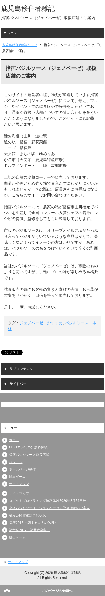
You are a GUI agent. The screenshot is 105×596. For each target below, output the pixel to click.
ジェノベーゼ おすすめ (41, 323)
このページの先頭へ (57, 591)
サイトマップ (19, 484)
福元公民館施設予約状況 (27, 515)
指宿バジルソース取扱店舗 (29, 455)
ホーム (14, 440)
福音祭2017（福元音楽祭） (29, 530)
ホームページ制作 (22, 469)
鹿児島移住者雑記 (28, 8)
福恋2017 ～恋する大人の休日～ (33, 523)
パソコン (15, 462)
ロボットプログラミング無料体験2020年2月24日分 (47, 501)
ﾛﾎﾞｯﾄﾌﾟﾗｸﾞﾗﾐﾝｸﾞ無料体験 (28, 447)
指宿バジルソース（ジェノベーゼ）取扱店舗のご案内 (49, 508)
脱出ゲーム (17, 477)
